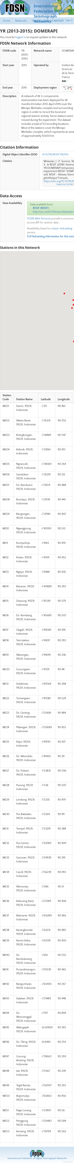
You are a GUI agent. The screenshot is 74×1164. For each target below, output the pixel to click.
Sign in (69, 20)
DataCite (60, 184)
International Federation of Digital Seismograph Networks (37, 1158)
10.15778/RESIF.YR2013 (55, 154)
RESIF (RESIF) (41, 208)
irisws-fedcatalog (62, 228)
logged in (20, 37)
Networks (21, 20)
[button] (64, 293)
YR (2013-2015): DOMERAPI (48, 20)
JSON (69, 184)
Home (6, 20)
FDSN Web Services (39, 218)
